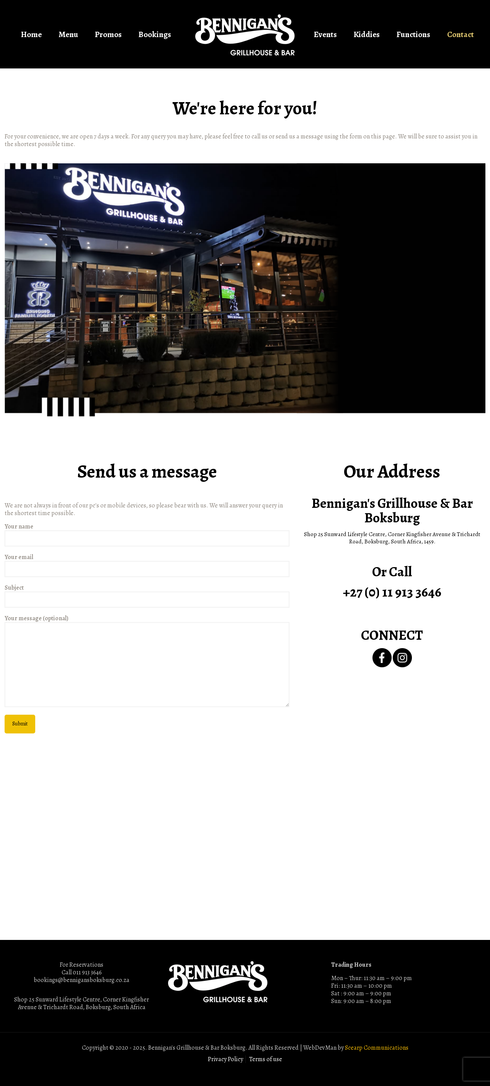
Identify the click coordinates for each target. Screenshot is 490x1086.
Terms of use (265, 1059)
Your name (147, 534)
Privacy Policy (225, 1059)
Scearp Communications (376, 1048)
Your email (147, 565)
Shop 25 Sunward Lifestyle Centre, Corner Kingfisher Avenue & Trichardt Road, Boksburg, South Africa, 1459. (392, 537)
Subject (147, 596)
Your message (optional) (147, 661)
